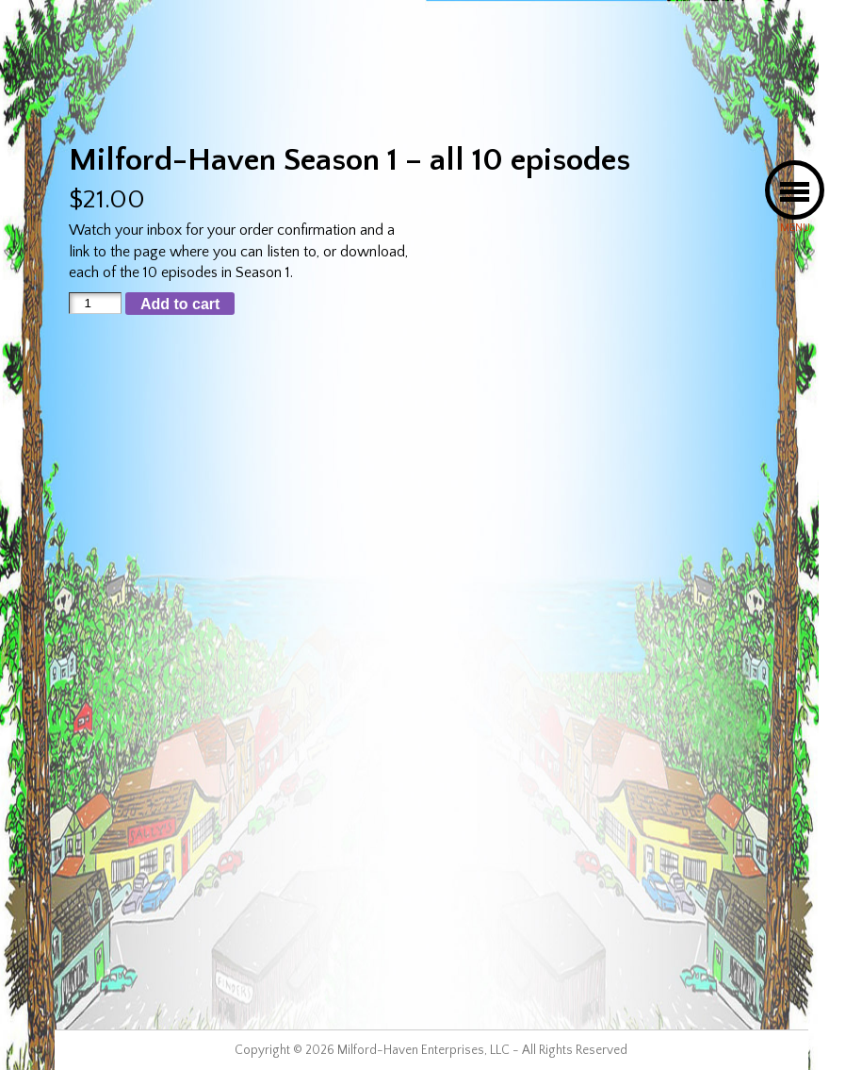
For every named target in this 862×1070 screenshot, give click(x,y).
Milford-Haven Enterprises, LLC (423, 1050)
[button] (794, 190)
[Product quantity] (95, 303)
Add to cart (180, 304)
